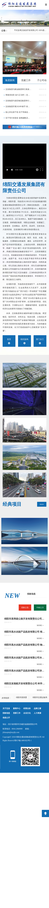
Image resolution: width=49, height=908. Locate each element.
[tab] (10, 80)
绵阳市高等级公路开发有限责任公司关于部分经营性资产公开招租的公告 (24, 618)
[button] (20, 24)
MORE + (40, 625)
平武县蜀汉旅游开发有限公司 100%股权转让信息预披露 (31, 30)
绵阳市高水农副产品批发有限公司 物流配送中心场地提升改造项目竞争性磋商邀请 (24, 644)
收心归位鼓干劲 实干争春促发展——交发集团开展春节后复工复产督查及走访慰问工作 (18, 112)
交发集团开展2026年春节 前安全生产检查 (18, 106)
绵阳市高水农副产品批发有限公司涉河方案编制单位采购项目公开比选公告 (24, 670)
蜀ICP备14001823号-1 (22, 741)
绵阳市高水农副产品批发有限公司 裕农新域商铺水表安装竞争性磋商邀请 (24, 631)
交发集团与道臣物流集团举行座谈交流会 (18, 101)
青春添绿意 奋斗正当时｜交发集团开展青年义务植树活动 (18, 95)
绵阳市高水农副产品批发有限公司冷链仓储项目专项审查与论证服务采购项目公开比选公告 (24, 657)
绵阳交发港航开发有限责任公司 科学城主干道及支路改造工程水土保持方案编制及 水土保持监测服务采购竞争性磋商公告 (24, 683)
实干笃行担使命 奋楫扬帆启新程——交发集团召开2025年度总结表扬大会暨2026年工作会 (18, 118)
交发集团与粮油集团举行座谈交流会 (18, 89)
